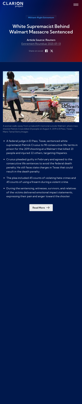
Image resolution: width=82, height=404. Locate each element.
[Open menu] (76, 4)
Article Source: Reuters (41, 40)
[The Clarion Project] (13, 4)
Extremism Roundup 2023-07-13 (41, 43)
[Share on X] (51, 51)
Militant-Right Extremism (41, 17)
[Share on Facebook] (46, 51)
